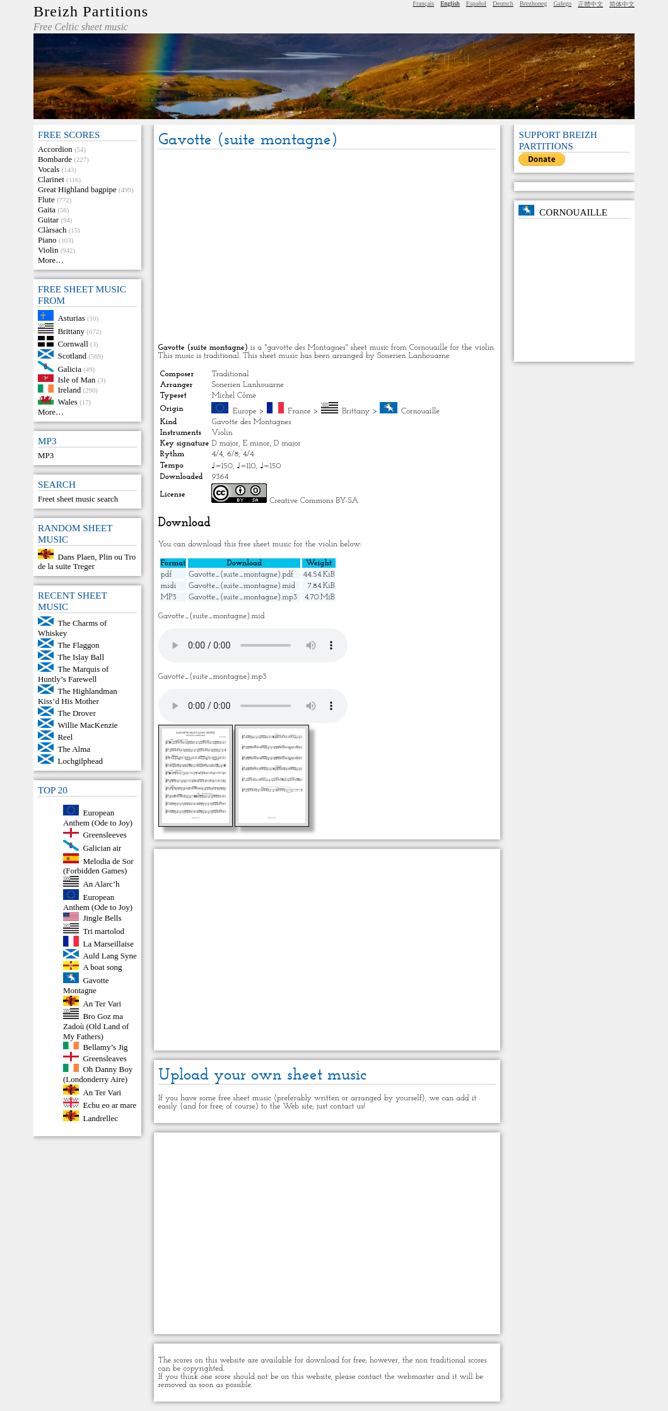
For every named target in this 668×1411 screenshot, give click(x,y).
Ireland (69, 390)
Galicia (69, 369)
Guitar (48, 219)
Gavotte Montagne (86, 985)
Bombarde (55, 159)
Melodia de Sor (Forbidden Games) (98, 865)
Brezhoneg (533, 3)
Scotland (71, 355)
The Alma (73, 749)
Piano (47, 240)
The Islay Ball (80, 657)
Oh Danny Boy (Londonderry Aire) (97, 1074)
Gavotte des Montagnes (251, 422)
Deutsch (503, 3)
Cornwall (72, 343)
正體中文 (590, 4)
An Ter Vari (102, 1003)
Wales (67, 401)
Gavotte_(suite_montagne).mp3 (243, 597)
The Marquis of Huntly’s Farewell (73, 674)
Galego (562, 3)
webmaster (416, 1377)
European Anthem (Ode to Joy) (97, 817)
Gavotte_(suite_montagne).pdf (241, 574)
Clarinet (51, 179)
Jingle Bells (102, 918)
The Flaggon (78, 645)
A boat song (102, 967)
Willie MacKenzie (87, 725)
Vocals (48, 169)
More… (51, 260)
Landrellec (100, 1118)
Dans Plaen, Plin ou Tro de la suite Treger (87, 561)
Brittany (71, 330)
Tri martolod (103, 930)
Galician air (102, 848)
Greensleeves (104, 834)
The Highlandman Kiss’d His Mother (77, 696)
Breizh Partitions (90, 11)
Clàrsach (52, 229)
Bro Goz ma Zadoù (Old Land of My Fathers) (96, 1026)
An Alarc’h (101, 884)
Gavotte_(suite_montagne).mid (242, 586)
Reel (65, 737)
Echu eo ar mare (109, 1105)
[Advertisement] (327, 247)
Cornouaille (420, 411)
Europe (245, 411)
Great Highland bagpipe (77, 189)
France (299, 411)
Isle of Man (76, 379)
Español (476, 3)
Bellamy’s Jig (105, 1046)
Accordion (55, 149)
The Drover (76, 713)
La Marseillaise (108, 943)
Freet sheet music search (78, 499)
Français (423, 3)
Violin (48, 250)
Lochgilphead (79, 761)
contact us (346, 1106)
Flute (46, 199)
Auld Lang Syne (109, 955)
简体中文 (622, 4)
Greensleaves (104, 1058)
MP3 (46, 455)
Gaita (47, 209)
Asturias (71, 318)
